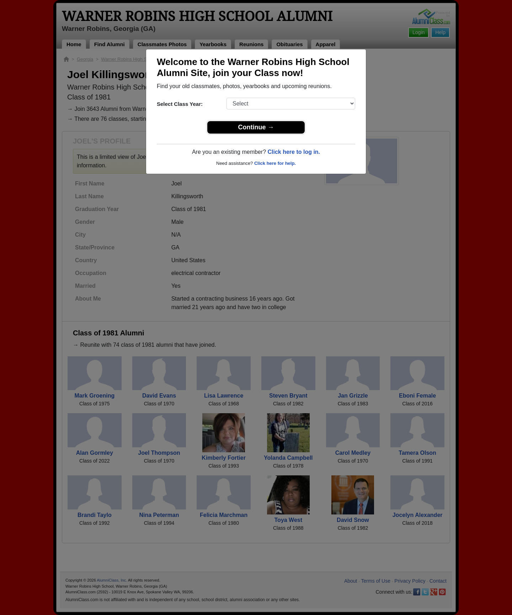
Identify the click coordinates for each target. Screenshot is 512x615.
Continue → (256, 127)
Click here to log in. (293, 152)
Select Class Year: (180, 104)
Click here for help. (275, 163)
